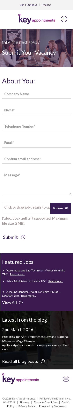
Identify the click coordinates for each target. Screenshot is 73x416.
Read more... (17, 274)
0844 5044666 (29, 4)
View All (12, 302)
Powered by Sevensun (52, 406)
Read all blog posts (23, 361)
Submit (14, 237)
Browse (58, 208)
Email (46, 4)
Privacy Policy (26, 406)
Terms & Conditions (46, 402)
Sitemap (25, 402)
